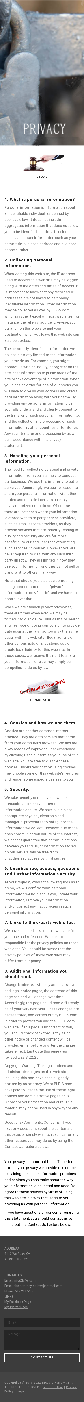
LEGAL (42, 176)
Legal (21, 1391)
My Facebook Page (17, 1302)
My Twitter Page (16, 1307)
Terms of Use (53, 1387)
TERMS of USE (42, 700)
